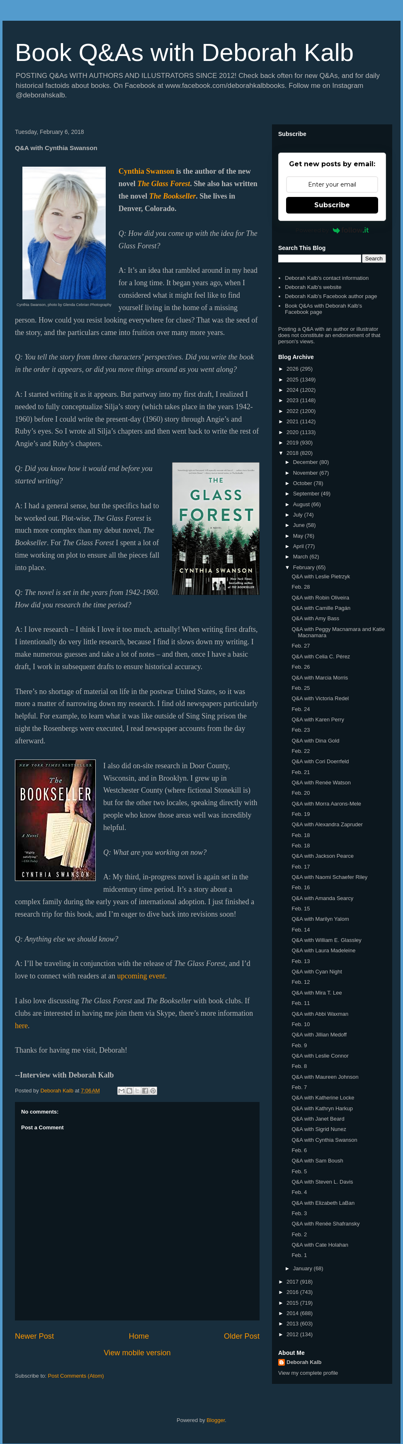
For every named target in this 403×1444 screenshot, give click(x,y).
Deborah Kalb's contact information (327, 278)
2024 (293, 390)
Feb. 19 (300, 814)
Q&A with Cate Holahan (319, 1245)
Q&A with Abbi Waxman (319, 1014)
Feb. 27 (300, 646)
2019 (293, 442)
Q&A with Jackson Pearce (322, 856)
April (299, 546)
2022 (293, 411)
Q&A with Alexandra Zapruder (326, 824)
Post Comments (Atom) (76, 1376)
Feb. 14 (300, 930)
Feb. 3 (299, 1213)
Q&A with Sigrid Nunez (318, 1129)
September (307, 493)
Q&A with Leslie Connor (319, 1056)
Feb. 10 (300, 1024)
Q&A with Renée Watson (321, 782)
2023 (293, 400)
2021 (293, 421)
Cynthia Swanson (147, 171)
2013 (293, 1323)
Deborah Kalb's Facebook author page (331, 296)
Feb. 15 (300, 908)
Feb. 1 (299, 1255)
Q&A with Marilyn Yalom (320, 919)
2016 (293, 1292)
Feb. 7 (299, 1087)
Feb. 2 (299, 1234)
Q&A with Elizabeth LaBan (322, 1203)
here (21, 1026)
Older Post (242, 1336)
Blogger (215, 1420)
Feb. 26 (300, 667)
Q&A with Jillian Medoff (319, 1034)
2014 (293, 1313)
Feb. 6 (299, 1150)
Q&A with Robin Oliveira (320, 598)
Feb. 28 (300, 587)
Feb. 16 (300, 887)
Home (139, 1336)
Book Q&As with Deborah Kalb (184, 52)
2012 (293, 1334)
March (301, 556)
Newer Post (34, 1336)
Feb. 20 (300, 793)
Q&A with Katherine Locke (322, 1098)
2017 (293, 1282)
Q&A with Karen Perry (317, 719)
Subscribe (332, 205)
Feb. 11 (300, 1003)
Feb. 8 (299, 1066)
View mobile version (137, 1353)
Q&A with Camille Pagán (320, 608)
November (306, 473)
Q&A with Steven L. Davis (322, 1182)
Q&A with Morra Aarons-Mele (326, 804)
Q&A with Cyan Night (316, 971)
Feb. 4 (299, 1192)
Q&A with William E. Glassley (326, 940)
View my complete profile (308, 1373)
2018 (293, 453)
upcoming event (141, 976)
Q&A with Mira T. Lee (316, 993)
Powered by (332, 230)
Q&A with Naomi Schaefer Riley (329, 877)
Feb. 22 (300, 751)
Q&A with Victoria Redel (320, 698)
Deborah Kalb (304, 1362)
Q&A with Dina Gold (315, 741)
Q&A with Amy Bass (315, 618)
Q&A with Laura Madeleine (323, 950)
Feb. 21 (300, 772)
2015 (293, 1303)
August (302, 504)
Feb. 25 (300, 688)
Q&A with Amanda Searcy (322, 898)
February (304, 567)
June (299, 525)
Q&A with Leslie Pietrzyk (320, 576)
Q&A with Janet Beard (317, 1119)
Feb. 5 (299, 1171)
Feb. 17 (300, 867)
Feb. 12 (300, 982)
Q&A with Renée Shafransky (325, 1224)
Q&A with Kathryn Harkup (321, 1108)
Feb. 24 (300, 709)
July (298, 515)
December (306, 462)
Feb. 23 (300, 730)
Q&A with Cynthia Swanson (324, 1140)
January (303, 1268)
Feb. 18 (300, 835)
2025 (293, 379)
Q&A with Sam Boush (317, 1161)
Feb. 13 (300, 961)
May (299, 536)
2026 (293, 369)
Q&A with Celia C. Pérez (320, 656)
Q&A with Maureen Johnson (324, 1077)
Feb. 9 (299, 1045)
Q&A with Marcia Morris (319, 678)
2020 (293, 432)
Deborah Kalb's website (313, 287)
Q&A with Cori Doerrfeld (320, 761)
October (303, 483)
